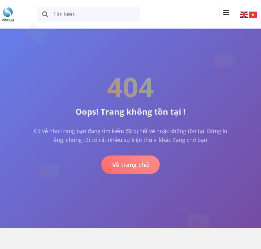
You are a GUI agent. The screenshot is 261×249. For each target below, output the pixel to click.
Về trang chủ (130, 165)
